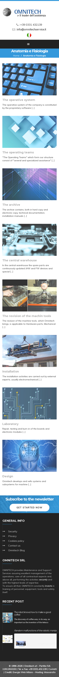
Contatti (52, 669)
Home (16, 55)
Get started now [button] (29, 507)
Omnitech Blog (16, 550)
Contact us (14, 545)
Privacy (12, 536)
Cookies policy (16, 540)
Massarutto (50, 672)
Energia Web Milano (23, 672)
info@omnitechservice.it (31, 29)
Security (12, 531)
